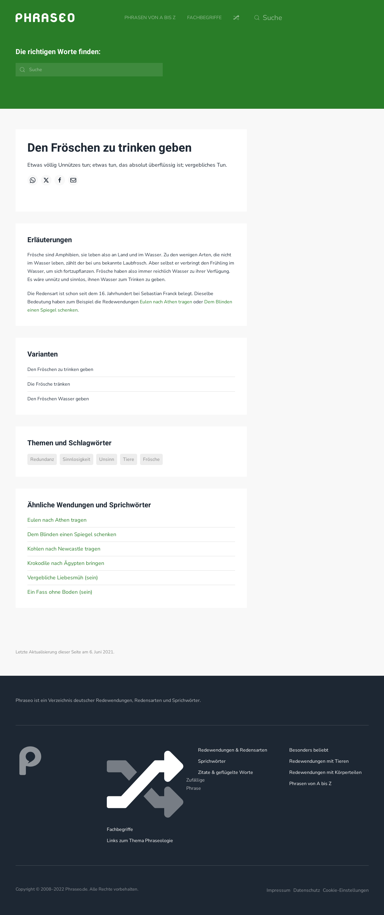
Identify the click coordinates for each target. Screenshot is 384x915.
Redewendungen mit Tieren (319, 761)
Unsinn (106, 459)
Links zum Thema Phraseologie (140, 840)
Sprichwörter (212, 761)
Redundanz (42, 459)
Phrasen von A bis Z (149, 17)
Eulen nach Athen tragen (166, 302)
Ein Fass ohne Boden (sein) (59, 591)
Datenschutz (306, 890)
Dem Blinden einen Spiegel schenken (71, 534)
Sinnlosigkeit (76, 459)
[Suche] (310, 18)
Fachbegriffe (204, 17)
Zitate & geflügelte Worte (225, 772)
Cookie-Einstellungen (346, 890)
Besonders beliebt (308, 750)
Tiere (128, 459)
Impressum (278, 890)
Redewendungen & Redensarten (232, 750)
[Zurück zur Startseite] (45, 17)
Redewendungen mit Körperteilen (325, 772)
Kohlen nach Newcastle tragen (63, 548)
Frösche (151, 459)
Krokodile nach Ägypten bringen (65, 563)
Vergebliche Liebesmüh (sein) (62, 577)
